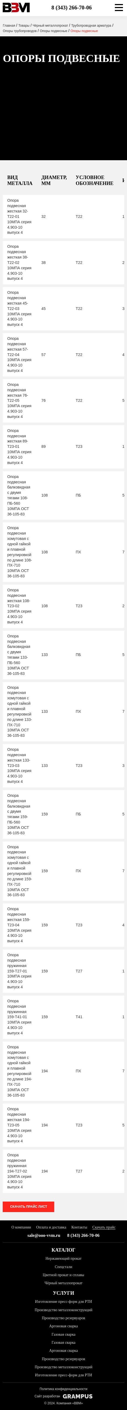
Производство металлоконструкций (63, 1310)
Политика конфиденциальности (63, 1389)
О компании (21, 1227)
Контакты (79, 1227)
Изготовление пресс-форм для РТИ (63, 1301)
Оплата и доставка (51, 1227)
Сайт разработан (63, 1396)
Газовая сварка (63, 1334)
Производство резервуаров (63, 1318)
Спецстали (63, 1267)
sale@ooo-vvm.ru (44, 1235)
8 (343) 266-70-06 (72, 8)
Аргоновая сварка (63, 1326)
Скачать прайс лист (28, 1207)
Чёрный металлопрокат (63, 1283)
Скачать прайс (104, 1227)
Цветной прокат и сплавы (63, 1275)
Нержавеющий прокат (63, 1258)
